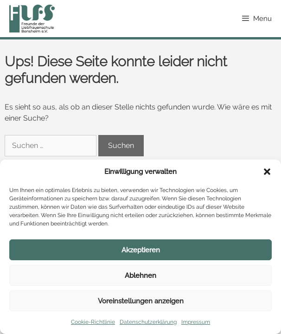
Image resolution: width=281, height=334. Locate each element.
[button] (267, 171)
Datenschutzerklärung (148, 322)
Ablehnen (140, 275)
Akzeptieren (140, 250)
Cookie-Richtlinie (93, 322)
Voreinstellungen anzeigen (141, 301)
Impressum (195, 322)
